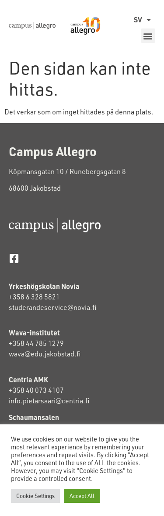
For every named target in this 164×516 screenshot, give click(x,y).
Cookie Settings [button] (35, 495)
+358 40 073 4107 (36, 390)
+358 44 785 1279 (36, 343)
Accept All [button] (82, 495)
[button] (148, 35)
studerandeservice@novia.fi (53, 307)
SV (142, 20)
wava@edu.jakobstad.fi (44, 353)
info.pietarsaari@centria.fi (49, 400)
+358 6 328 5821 (34, 296)
